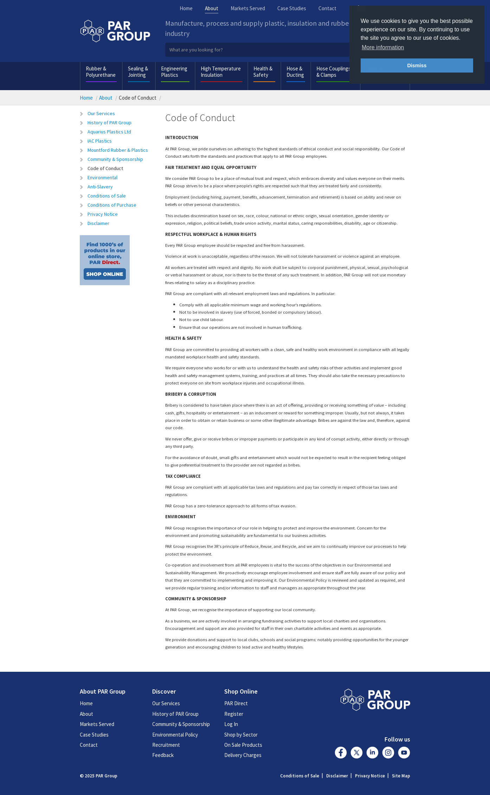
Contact (327, 8)
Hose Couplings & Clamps (333, 71)
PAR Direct (236, 703)
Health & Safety (262, 71)
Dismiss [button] (416, 65)
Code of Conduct (105, 168)
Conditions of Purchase (112, 205)
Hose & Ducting (295, 71)
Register (233, 714)
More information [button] (383, 47)
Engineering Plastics (174, 71)
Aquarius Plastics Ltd (109, 132)
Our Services (101, 113)
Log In (231, 724)
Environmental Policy (175, 734)
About (211, 8)
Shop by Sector (241, 734)
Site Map (401, 776)
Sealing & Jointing (138, 71)
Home (186, 8)
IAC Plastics (100, 141)
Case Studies (291, 8)
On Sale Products (243, 744)
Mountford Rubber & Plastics (118, 150)
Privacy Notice (103, 214)
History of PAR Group (109, 122)
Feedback (163, 755)
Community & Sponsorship (115, 159)
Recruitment (166, 744)
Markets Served (248, 8)
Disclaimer (98, 223)
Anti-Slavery (100, 186)
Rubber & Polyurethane (101, 71)
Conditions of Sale (107, 196)
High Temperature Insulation (221, 71)
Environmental (102, 177)
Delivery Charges (243, 755)
